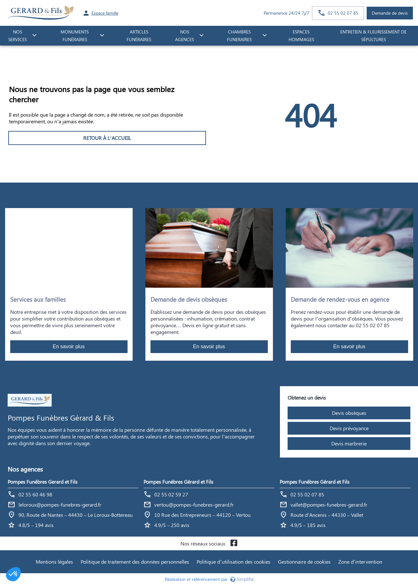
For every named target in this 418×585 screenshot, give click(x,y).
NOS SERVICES (17, 36)
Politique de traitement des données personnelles (135, 561)
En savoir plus (69, 346)
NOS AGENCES (184, 36)
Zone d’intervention (360, 561)
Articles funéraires (139, 36)
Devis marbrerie (349, 443)
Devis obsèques (349, 412)
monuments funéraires (75, 36)
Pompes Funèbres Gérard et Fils (178, 481)
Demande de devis (390, 13)
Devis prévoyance (349, 428)
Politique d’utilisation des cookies (233, 561)
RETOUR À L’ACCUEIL (107, 137)
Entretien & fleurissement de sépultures (373, 36)
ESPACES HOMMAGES (301, 36)
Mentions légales (54, 561)
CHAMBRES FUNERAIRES (239, 36)
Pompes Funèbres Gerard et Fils (42, 481)
